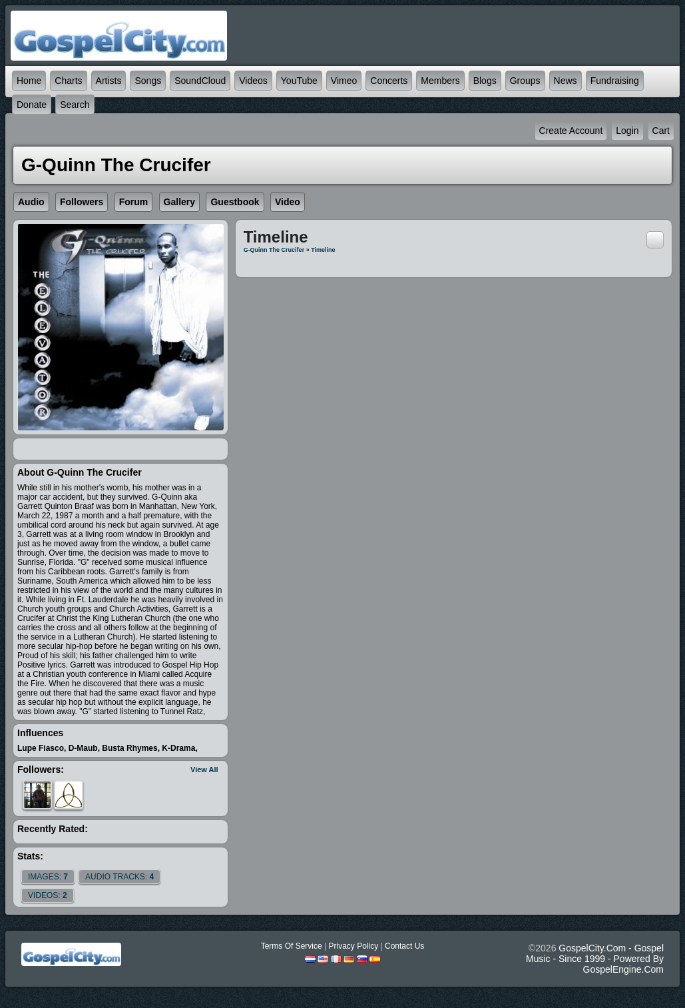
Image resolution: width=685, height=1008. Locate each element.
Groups (525, 80)
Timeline (323, 250)
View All (204, 769)
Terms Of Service (291, 946)
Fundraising (614, 80)
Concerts (388, 80)
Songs (147, 80)
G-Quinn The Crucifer (274, 250)
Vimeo (344, 80)
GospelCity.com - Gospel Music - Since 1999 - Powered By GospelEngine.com (595, 959)
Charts (68, 80)
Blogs (485, 80)
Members (440, 80)
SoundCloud (200, 80)
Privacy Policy (353, 946)
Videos (253, 80)
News (565, 80)
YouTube (299, 80)
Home (29, 80)
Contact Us (404, 946)
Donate (32, 104)
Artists (109, 80)
